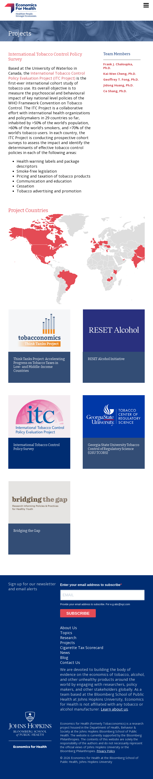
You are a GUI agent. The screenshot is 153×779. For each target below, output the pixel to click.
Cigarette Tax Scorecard (81, 647)
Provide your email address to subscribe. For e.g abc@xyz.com (95, 604)
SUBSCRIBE (78, 613)
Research (68, 637)
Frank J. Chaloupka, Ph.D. (118, 66)
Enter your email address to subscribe (90, 585)
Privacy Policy (106, 751)
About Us (68, 627)
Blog (64, 657)
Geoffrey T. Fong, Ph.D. (121, 79)
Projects (67, 642)
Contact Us (70, 662)
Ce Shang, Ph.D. (115, 91)
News (65, 652)
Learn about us (114, 709)
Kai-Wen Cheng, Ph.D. (119, 73)
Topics (66, 632)
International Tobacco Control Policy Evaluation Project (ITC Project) (46, 76)
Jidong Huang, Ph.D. (118, 85)
